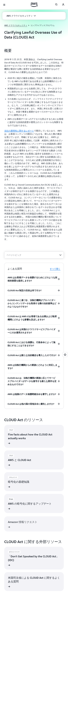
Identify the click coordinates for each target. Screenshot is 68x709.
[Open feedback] (65, 354)
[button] (21, 15)
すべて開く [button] (55, 268)
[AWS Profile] (63, 4)
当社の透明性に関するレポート (19, 130)
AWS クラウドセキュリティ (15, 25)
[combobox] (34, 255)
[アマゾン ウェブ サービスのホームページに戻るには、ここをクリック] (34, 5)
